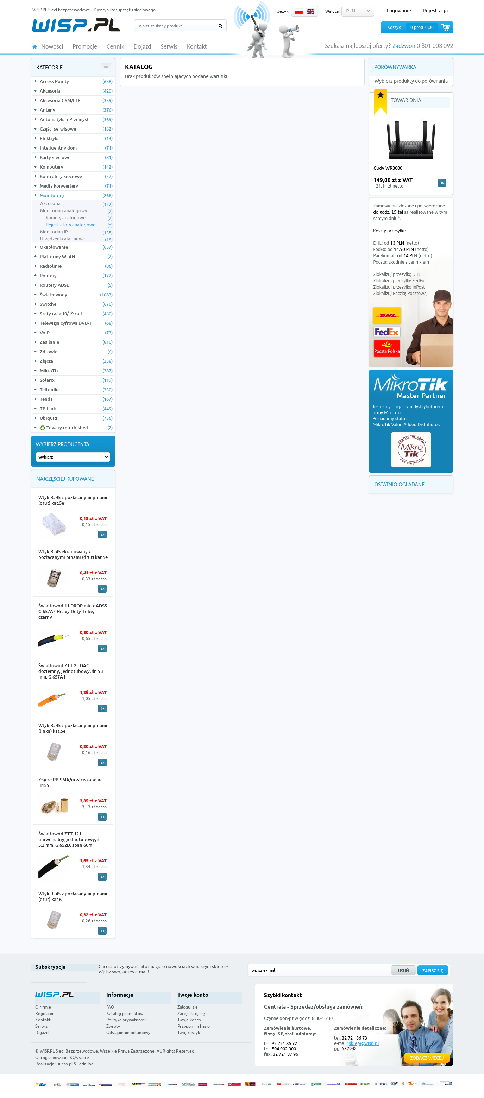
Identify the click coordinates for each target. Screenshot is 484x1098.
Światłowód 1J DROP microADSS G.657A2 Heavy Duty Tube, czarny (72, 611)
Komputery (76, 167)
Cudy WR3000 (387, 168)
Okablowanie (76, 247)
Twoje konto (189, 1019)
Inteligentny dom (76, 148)
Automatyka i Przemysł (76, 119)
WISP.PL (76, 25)
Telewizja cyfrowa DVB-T (76, 323)
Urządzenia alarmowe (76, 239)
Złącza (76, 361)
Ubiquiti (76, 418)
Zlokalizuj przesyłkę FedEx (399, 281)
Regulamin (45, 1013)
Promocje (85, 46)
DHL (387, 316)
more (442, 183)
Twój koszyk (188, 1032)
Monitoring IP (76, 232)
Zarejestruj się (191, 1013)
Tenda (76, 399)
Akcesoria (76, 91)
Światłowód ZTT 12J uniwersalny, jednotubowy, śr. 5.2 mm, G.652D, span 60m (70, 839)
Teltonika (76, 389)
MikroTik (76, 370)
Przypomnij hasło (193, 1026)
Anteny (76, 110)
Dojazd (142, 46)
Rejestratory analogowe (79, 225)
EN (310, 11)
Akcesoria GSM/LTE (76, 100)
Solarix (76, 380)
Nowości (52, 46)
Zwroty (113, 1026)
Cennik (115, 46)
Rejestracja (435, 10)
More (102, 534)
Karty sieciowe (76, 157)
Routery (76, 275)
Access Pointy (76, 81)
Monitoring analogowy (76, 211)
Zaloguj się (187, 1007)
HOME (34, 46)
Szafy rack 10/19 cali (76, 313)
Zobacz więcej (427, 1058)
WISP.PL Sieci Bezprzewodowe (69, 1051)
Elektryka (76, 138)
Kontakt (197, 46)
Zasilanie (76, 342)
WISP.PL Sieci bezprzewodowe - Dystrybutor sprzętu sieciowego (94, 9)
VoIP (76, 332)
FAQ (110, 1007)
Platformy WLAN (76, 256)
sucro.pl (65, 1063)
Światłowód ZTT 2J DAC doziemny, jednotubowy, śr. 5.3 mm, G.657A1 (70, 671)
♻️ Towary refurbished (76, 427)
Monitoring (76, 195)
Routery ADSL (76, 285)
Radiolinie (76, 266)
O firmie (43, 1007)
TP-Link (76, 408)
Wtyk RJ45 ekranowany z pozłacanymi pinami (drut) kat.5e (73, 554)
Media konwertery (76, 186)
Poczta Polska (387, 348)
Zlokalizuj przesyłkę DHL (397, 274)
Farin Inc (85, 1063)
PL (299, 11)
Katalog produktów (124, 1013)
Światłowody (76, 294)
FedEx (387, 332)
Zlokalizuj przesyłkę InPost (399, 287)
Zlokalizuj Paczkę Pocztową (400, 293)
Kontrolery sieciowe (76, 176)
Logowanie (399, 10)
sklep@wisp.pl (364, 1043)
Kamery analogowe (79, 218)
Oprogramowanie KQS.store (62, 1057)
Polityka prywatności (126, 1019)
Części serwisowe (76, 129)
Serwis (169, 46)
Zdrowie (76, 351)
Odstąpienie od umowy (128, 1032)
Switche (76, 304)
